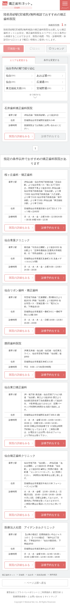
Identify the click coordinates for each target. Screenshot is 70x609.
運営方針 (57, 592)
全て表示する (35, 95)
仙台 (10, 75)
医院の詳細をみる (19, 136)
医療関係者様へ (20, 596)
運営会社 (11, 592)
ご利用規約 (45, 592)
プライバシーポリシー (27, 592)
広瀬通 (43, 81)
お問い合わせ (36, 596)
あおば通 (44, 75)
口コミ (36, 48)
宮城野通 (44, 88)
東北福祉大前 (16, 88)
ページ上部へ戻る (36, 582)
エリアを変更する (19, 60)
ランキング (58, 48)
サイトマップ (51, 596)
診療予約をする (50, 227)
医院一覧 (15, 48)
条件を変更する (51, 60)
